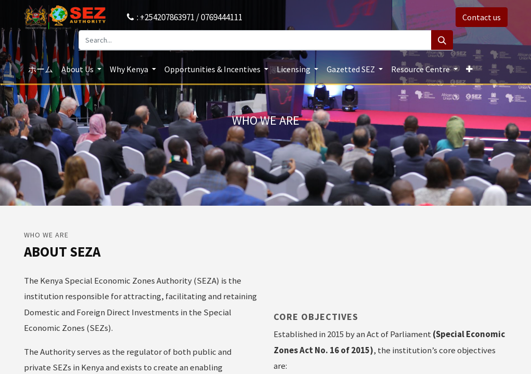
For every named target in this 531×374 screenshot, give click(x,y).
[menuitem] (40, 69)
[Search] (442, 40)
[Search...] (255, 40)
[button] (469, 69)
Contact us (481, 17)
